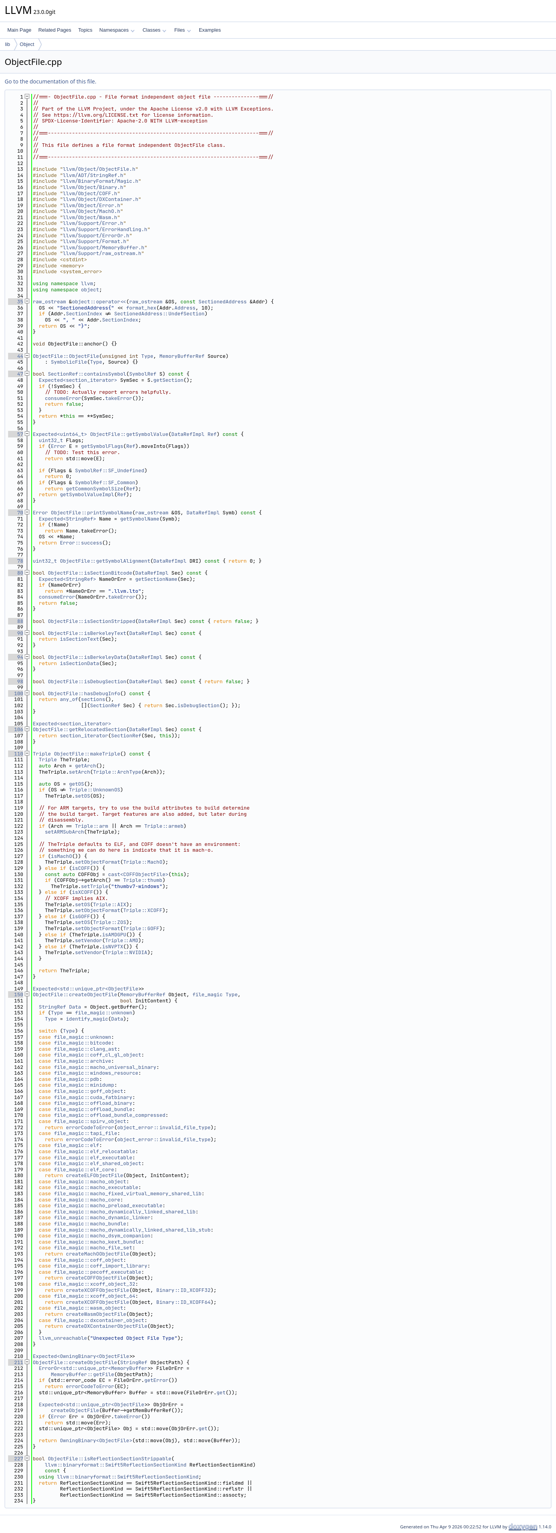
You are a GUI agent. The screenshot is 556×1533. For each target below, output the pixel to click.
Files (182, 30)
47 (15, 374)
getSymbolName (139, 519)
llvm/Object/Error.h (91, 205)
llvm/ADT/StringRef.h (93, 175)
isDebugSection (198, 705)
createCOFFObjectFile (96, 1277)
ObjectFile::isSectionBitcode (90, 573)
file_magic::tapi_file (85, 1133)
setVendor (88, 940)
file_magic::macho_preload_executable (108, 1205)
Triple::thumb (142, 880)
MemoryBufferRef (182, 356)
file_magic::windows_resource (96, 1073)
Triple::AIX (109, 904)
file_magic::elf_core (84, 1169)
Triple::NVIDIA (126, 952)
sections (93, 699)
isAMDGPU (114, 934)
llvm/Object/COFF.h (90, 193)
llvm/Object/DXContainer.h (100, 199)
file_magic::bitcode (82, 1043)
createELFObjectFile (94, 1175)
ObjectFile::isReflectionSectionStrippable (109, 1458)
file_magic (207, 994)
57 (15, 434)
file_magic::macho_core (87, 1199)
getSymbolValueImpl (87, 494)
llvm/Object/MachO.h (91, 211)
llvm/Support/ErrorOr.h (96, 235)
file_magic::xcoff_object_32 (95, 1284)
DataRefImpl (188, 434)
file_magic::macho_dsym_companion (102, 1235)
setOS (82, 796)
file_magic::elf (76, 1145)
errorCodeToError (90, 1127)
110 (15, 753)
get (221, 1392)
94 (15, 657)
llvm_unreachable (63, 1338)
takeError (118, 398)
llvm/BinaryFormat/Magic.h (100, 181)
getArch (85, 765)
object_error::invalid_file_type (163, 1127)
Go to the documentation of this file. (50, 81)
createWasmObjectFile (96, 1314)
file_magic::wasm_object (88, 1308)
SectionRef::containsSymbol (87, 374)
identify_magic (87, 1019)
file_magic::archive (82, 1061)
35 (15, 301)
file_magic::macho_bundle (90, 1223)
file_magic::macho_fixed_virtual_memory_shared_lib (128, 1193)
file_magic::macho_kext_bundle (97, 1242)
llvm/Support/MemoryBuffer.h (103, 247)
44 (15, 356)
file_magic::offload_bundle (93, 1109)
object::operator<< (99, 301)
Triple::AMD (121, 940)
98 (15, 681)
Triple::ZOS (109, 922)
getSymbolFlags (102, 446)
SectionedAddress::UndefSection (159, 313)
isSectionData (79, 663)
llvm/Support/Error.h (93, 223)
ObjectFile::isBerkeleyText (87, 633)
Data (75, 1007)
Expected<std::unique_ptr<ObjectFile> (87, 988)
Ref (211, 434)
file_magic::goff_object (88, 1091)
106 (15, 729)
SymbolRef (142, 374)
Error (58, 446)
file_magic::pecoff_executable (97, 1272)
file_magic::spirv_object (90, 1121)
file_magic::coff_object (88, 1260)
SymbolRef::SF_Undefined (109, 470)
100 (15, 693)
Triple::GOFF (141, 928)
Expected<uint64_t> (60, 434)
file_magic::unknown (103, 1012)
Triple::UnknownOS (94, 789)
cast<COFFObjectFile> (138, 874)
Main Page (19, 30)
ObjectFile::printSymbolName (91, 512)
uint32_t (51, 440)
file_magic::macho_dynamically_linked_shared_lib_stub (132, 1230)
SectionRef (105, 705)
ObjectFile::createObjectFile (75, 994)
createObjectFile (75, 1410)
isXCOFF (82, 892)
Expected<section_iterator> (78, 380)
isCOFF (81, 868)
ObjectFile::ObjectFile (66, 356)
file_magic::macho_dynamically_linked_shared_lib (125, 1211)
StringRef (52, 1007)
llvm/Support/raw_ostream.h (102, 253)
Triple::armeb (163, 826)
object (90, 289)
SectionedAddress (222, 301)
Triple (42, 753)
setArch (79, 772)
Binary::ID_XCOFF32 (183, 1290)
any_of (69, 699)
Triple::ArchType (117, 772)
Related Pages (54, 30)
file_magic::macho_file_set (93, 1247)
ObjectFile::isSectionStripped (91, 621)
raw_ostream (49, 301)
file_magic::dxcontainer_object (99, 1320)
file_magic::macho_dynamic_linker (102, 1217)
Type (147, 356)
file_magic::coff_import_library (100, 1265)
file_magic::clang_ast (85, 1049)
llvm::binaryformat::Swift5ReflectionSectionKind (115, 1465)
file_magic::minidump (84, 1085)
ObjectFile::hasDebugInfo (84, 693)
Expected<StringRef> (67, 519)
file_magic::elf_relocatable (95, 1151)
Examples (210, 30)
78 (15, 561)
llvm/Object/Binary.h (93, 187)
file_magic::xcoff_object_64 (95, 1296)
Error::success (81, 542)
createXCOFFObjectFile (97, 1290)
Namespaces (116, 30)
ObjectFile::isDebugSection (87, 681)
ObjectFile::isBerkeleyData (87, 657)
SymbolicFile (69, 362)
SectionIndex (84, 313)
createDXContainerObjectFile (106, 1326)
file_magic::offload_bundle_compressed (110, 1115)
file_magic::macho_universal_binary (105, 1067)
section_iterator (84, 735)
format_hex (141, 308)
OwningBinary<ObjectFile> (96, 1440)
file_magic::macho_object (90, 1181)
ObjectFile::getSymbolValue (129, 434)
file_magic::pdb (76, 1079)
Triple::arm (91, 826)
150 (15, 994)
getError (156, 1380)
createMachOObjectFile (97, 1254)
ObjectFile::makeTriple (87, 753)
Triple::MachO (142, 862)
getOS (76, 784)
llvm (87, 283)
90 (15, 633)
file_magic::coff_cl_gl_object (97, 1054)
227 (15, 1458)
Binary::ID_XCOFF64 (183, 1302)
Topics (85, 30)
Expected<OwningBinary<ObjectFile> (82, 1356)
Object (27, 44)
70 (15, 512)
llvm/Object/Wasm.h (90, 217)
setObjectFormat (97, 862)
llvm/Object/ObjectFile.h (99, 169)
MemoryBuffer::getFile (82, 1374)
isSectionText (79, 639)
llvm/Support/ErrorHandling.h (105, 229)
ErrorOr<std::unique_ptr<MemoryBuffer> (95, 1368)
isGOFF (81, 916)
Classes (154, 30)
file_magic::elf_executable (93, 1157)
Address (185, 308)
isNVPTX (112, 946)
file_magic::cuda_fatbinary (93, 1097)
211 (15, 1362)
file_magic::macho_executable (96, 1187)
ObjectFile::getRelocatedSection (79, 729)
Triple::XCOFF (142, 910)
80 (15, 573)
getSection (168, 380)
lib (7, 44)
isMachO (61, 856)
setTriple (94, 886)
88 (15, 621)
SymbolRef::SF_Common (105, 482)
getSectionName (156, 579)
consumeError (63, 398)
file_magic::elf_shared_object (97, 1163)
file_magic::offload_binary (93, 1103)
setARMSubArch (64, 832)
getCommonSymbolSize (94, 488)
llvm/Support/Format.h (94, 241)
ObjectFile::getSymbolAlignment (105, 561)
